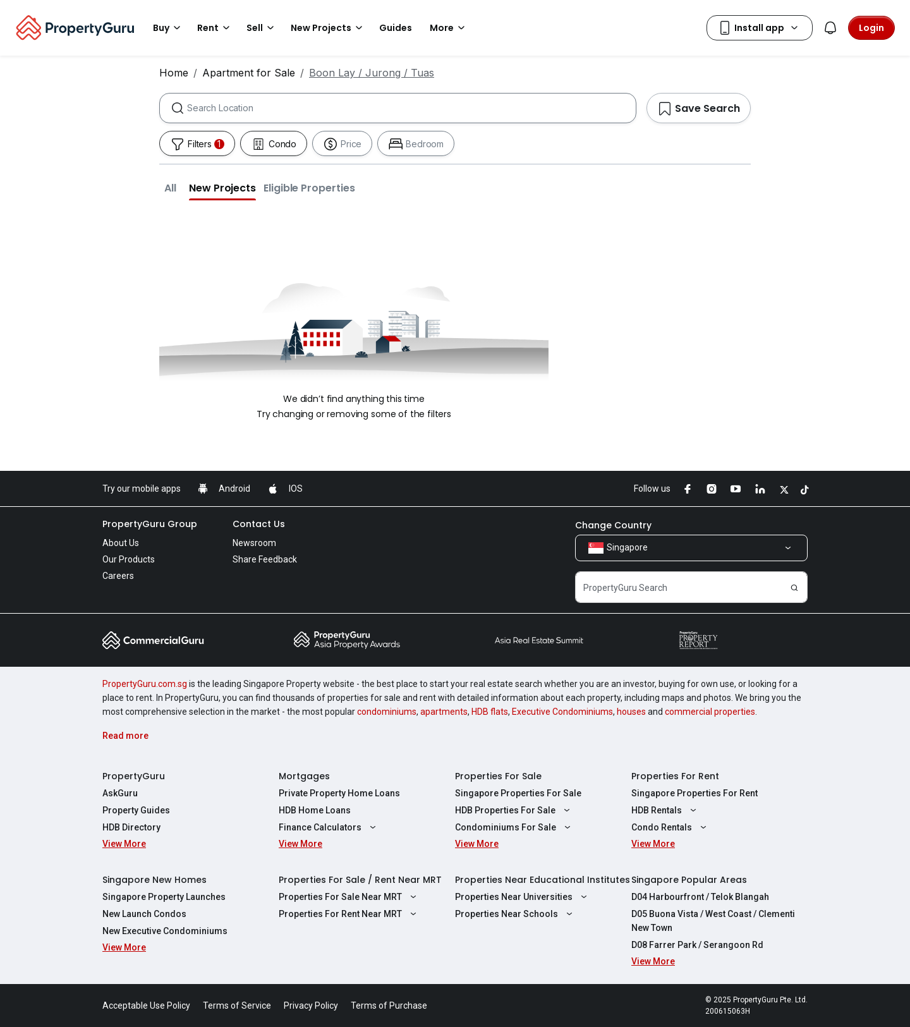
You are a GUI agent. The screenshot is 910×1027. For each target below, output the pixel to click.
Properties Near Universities (522, 897)
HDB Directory (131, 827)
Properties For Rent (675, 776)
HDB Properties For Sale (514, 810)
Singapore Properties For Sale (518, 793)
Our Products (128, 559)
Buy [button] (169, 27)
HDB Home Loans (315, 810)
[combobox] (411, 108)
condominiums (386, 712)
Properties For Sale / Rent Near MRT (360, 879)
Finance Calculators (329, 827)
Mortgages (304, 776)
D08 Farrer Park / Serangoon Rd (697, 945)
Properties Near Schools (515, 914)
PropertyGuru (133, 776)
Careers (118, 576)
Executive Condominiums (562, 712)
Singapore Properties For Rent (694, 793)
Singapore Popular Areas (689, 879)
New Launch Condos (144, 914)
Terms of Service (237, 1005)
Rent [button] (215, 27)
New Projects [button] (329, 27)
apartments (444, 712)
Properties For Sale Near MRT (349, 897)
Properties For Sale (498, 776)
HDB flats (489, 712)
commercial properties (710, 712)
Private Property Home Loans (339, 793)
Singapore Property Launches (164, 897)
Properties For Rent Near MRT (349, 914)
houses (631, 712)
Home (173, 72)
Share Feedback (265, 559)
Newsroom (254, 543)
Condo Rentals (670, 827)
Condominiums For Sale (514, 827)
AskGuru (120, 793)
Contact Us (259, 524)
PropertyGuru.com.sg (144, 684)
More (449, 27)
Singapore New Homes (154, 879)
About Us (120, 543)
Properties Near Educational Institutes (542, 879)
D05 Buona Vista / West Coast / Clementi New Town (713, 921)
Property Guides (136, 810)
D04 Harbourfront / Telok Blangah (700, 897)
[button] (170, 187)
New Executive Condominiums (165, 931)
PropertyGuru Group (149, 524)
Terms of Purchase (389, 1005)
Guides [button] (395, 27)
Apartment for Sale (248, 72)
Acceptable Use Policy (146, 1005)
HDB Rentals (665, 810)
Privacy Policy (311, 1005)
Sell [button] (262, 27)
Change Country (613, 525)
